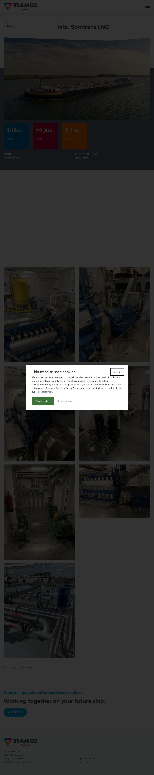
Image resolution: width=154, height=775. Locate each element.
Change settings (65, 401)
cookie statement (43, 392)
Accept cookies (43, 401)
